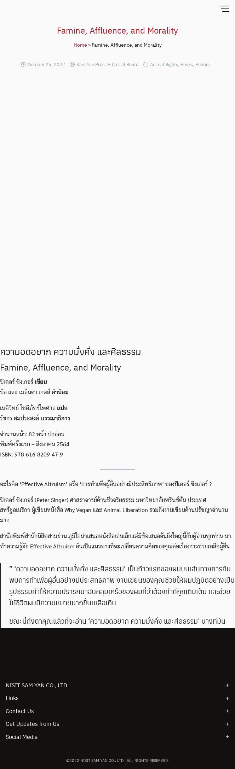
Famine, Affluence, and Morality (117, 30)
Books (186, 64)
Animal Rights (164, 64)
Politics (203, 64)
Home (80, 44)
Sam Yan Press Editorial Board (107, 64)
